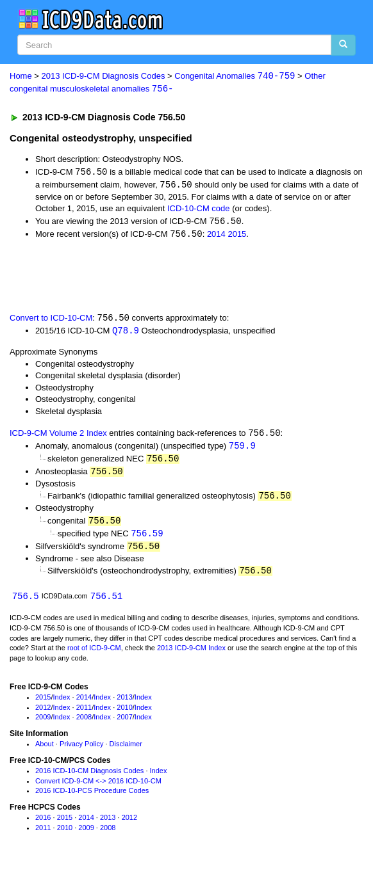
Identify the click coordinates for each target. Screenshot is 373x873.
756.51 (106, 603)
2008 (84, 723)
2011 (84, 713)
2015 (237, 236)
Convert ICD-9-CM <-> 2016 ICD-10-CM (98, 787)
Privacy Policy (81, 750)
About (44, 750)
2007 (124, 723)
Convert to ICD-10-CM (51, 321)
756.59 (147, 539)
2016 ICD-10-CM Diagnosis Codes (89, 777)
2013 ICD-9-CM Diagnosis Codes (103, 76)
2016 (43, 824)
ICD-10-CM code (198, 209)
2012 (43, 713)
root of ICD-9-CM (94, 655)
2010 (124, 713)
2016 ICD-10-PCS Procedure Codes (92, 797)
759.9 (242, 449)
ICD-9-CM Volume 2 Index (58, 436)
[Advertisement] (150, 277)
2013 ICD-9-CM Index (191, 655)
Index (61, 703)
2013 (124, 703)
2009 (43, 723)
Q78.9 (125, 333)
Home (21, 76)
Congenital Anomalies (234, 76)
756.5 (25, 603)
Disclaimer (126, 750)
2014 (216, 236)
